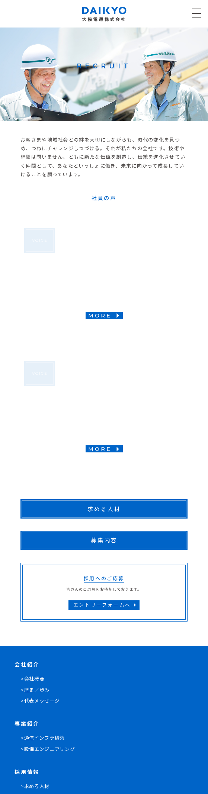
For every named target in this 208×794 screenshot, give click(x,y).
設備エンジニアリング (49, 749)
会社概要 (34, 679)
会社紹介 (27, 664)
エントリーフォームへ (106, 605)
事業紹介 (27, 723)
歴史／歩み (36, 690)
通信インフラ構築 (44, 738)
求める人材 (36, 786)
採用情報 (27, 772)
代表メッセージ (42, 701)
